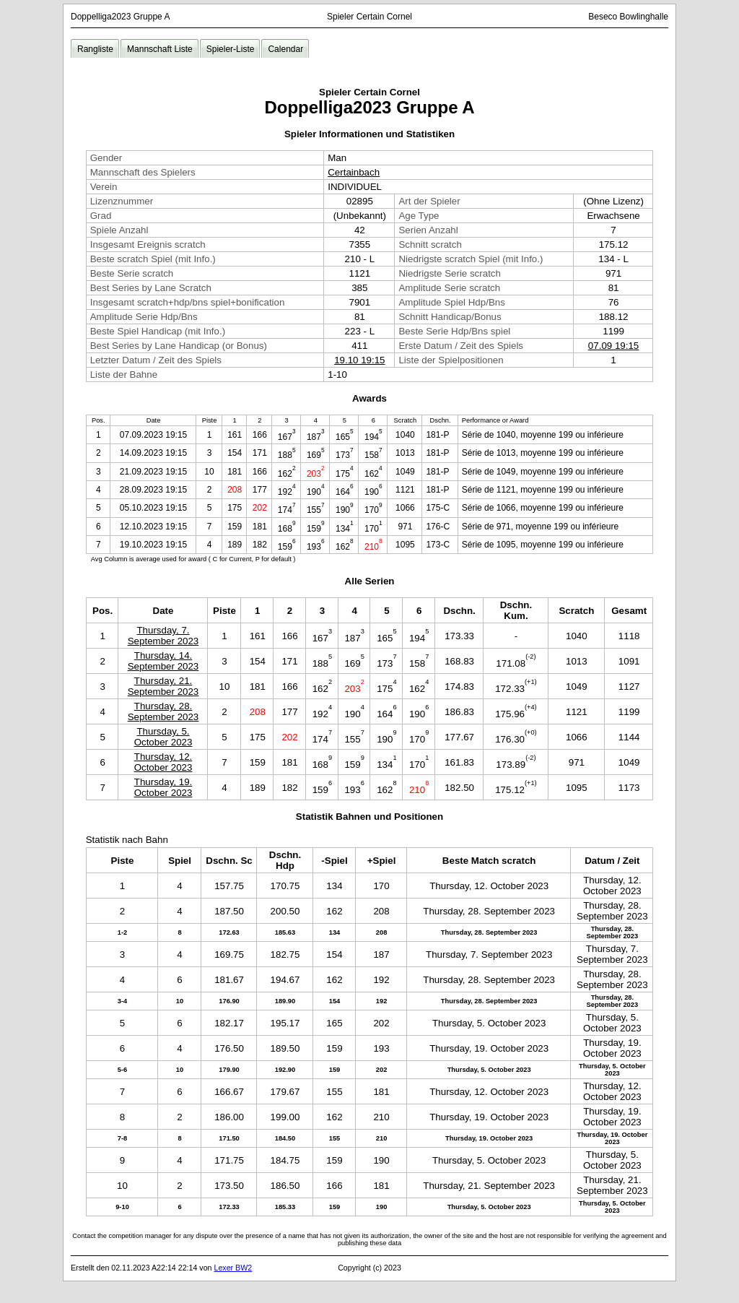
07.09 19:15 (613, 345)
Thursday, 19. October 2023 (163, 787)
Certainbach (354, 172)
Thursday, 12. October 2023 (163, 762)
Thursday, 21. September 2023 (163, 686)
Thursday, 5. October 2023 (163, 737)
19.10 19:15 (359, 360)
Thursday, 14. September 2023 (163, 661)
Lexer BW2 (233, 1267)
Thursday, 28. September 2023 (163, 711)
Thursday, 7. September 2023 (163, 635)
